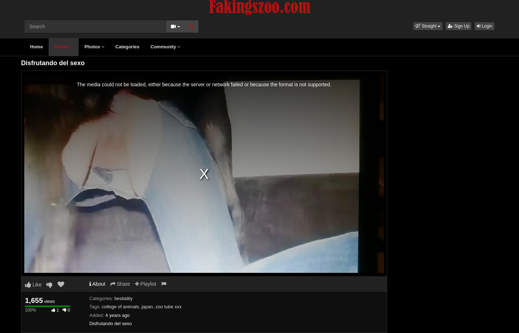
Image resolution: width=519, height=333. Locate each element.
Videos (63, 46)
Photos (94, 46)
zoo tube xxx (168, 306)
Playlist (145, 284)
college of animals (120, 306)
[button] (428, 26)
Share (120, 284)
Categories (127, 46)
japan (147, 306)
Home (36, 46)
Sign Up (458, 26)
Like (33, 285)
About (97, 284)
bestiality (123, 298)
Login (484, 26)
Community (165, 46)
